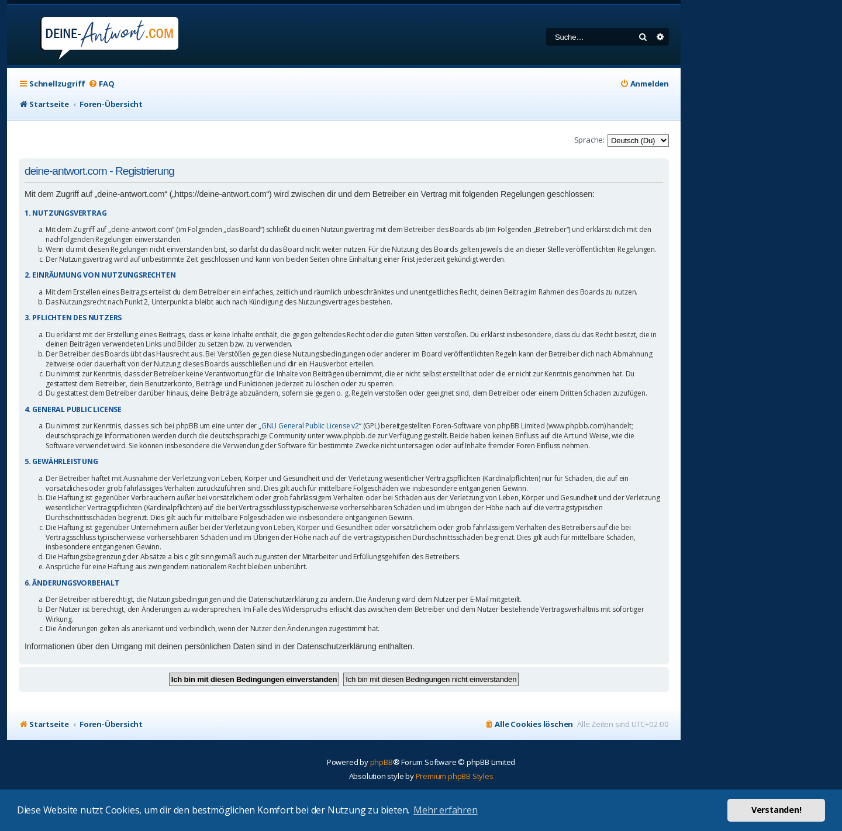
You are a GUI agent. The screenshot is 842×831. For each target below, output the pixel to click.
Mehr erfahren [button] (445, 810)
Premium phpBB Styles (455, 776)
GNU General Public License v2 (310, 426)
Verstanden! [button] (776, 809)
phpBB (381, 762)
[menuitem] (101, 83)
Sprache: (589, 139)
